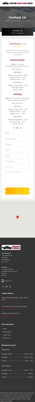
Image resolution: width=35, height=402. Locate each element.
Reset (17, 189)
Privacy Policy (4, 386)
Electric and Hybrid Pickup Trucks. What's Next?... (15, 298)
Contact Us (6, 338)
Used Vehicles (7, 332)
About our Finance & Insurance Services (20, 388)
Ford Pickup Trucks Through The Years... (15, 306)
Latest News (7, 335)
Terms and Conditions (16, 386)
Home (13, 33)
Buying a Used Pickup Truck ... (11, 313)
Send (17, 193)
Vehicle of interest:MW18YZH (17, 178)
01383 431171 (19, 69)
